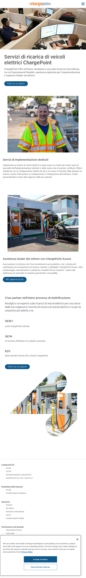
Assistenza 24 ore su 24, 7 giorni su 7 (19, 478)
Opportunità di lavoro (14, 530)
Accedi (8, 468)
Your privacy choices (40, 567)
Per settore (10, 508)
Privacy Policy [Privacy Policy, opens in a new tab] (27, 552)
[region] (40, 555)
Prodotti (9, 505)
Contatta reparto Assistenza (16, 493)
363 (7, 321)
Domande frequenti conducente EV (19, 475)
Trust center (10, 533)
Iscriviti (8, 471)
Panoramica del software (15, 512)
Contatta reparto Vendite (15, 518)
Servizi (8, 515)
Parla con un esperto (16, 83)
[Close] (77, 539)
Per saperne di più (15, 279)
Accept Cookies (40, 559)
